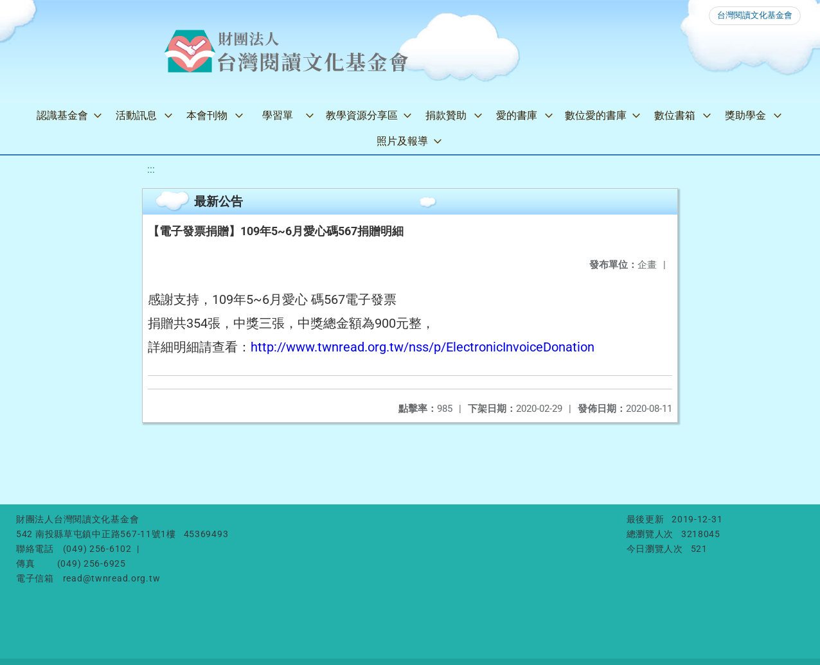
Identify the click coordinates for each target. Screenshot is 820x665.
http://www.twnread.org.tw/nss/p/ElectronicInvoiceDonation (422, 347)
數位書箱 (674, 115)
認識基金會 (62, 115)
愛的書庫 (516, 115)
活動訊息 (136, 115)
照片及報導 (402, 141)
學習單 (277, 115)
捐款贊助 (446, 115)
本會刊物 (206, 115)
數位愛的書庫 (596, 115)
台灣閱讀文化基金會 (754, 15)
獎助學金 (745, 115)
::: (151, 169)
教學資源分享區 (362, 115)
